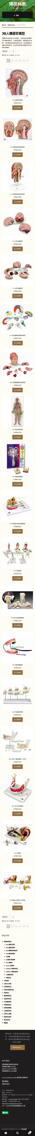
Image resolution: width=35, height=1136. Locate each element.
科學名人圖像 (7, 1014)
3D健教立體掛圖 (10, 959)
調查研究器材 (7, 1017)
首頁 (5, 25)
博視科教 (17, 4)
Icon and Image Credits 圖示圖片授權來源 (14, 1077)
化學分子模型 (7, 983)
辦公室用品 (7, 1020)
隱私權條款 (5, 1081)
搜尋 (17, 1133)
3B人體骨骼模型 (10, 953)
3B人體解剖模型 (10, 947)
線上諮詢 (31, 1127)
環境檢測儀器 (7, 1007)
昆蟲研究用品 (7, 998)
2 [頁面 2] (12, 60)
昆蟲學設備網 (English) (9, 1066)
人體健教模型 (9, 974)
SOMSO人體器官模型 (12, 968)
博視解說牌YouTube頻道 (9, 1071)
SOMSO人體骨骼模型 (12, 971)
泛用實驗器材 (7, 1001)
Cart (27, 1131)
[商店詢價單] (8, 51)
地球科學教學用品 (9, 989)
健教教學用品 (11, 25)
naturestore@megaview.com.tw (12, 1103)
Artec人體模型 (10, 965)
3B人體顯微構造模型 (11, 950)
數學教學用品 (7, 995)
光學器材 (6, 980)
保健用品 (8, 977)
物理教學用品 (7, 1005)
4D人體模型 (9, 962)
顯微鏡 (6, 1023)
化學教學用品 (7, 986)
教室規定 (6, 992)
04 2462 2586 (13, 1099)
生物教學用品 (7, 1011)
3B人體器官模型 (10, 944)
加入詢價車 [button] (17, 107)
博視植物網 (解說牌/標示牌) (10, 1064)
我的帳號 (6, 1133)
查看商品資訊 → (17, 1047)
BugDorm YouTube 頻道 (9, 1069)
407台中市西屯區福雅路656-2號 (15, 1106)
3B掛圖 (8, 956)
